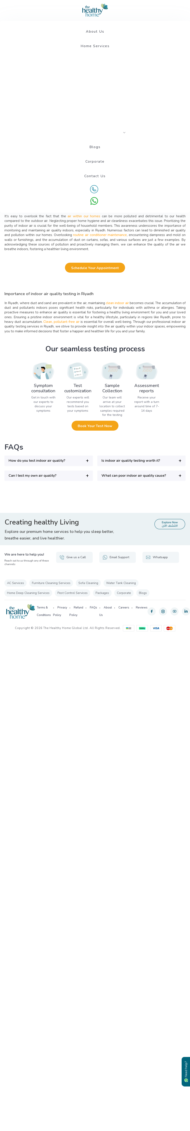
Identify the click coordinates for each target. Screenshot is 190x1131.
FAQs (93, 608)
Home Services (95, 46)
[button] (48, 461)
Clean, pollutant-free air (60, 322)
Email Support (116, 557)
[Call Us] (94, 189)
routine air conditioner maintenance (100, 235)
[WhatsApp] (94, 201)
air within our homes (84, 216)
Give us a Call (72, 557)
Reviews (142, 608)
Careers (123, 608)
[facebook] (152, 611)
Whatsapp (157, 557)
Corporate (95, 161)
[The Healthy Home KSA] (95, 10)
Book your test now (95, 426)
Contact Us (95, 176)
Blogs (95, 147)
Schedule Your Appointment (95, 268)
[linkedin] (186, 611)
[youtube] (174, 611)
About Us (95, 31)
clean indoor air (117, 303)
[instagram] (163, 611)
